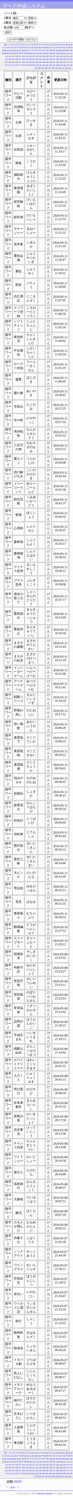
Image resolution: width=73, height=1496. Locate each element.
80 (52, 50)
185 (47, 65)
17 (40, 45)
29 (69, 45)
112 (70, 53)
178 (23, 65)
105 (47, 53)
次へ (70, 68)
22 (52, 45)
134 (9, 59)
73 (35, 50)
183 (40, 65)
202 (66, 68)
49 (47, 47)
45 (37, 47)
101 (33, 53)
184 (43, 65)
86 (67, 50)
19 (45, 45)
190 (64, 65)
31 (3, 47)
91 (8, 53)
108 (57, 53)
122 (36, 56)
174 (9, 65)
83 (59, 50)
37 (18, 47)
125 (47, 56)
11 (25, 45)
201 (63, 68)
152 (70, 59)
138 (23, 59)
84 (62, 50)
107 (54, 53)
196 (46, 68)
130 (64, 56)
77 (45, 50)
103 (40, 53)
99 (27, 53)
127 (54, 56)
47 (42, 47)
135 (13, 59)
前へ (6, 45)
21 (50, 45)
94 (15, 53)
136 (16, 59)
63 (11, 50)
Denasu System (44, 1493)
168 (57, 62)
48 (45, 47)
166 (50, 62)
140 (30, 59)
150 (64, 59)
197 (49, 68)
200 (59, 68)
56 (64, 47)
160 (30, 62)
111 (67, 53)
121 (33, 56)
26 (62, 45)
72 (32, 50)
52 (54, 47)
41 (28, 47)
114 (10, 56)
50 (50, 47)
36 (16, 47)
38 (20, 47)
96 (20, 53)
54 (59, 47)
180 (30, 65)
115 (13, 56)
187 (54, 65)
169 (60, 62)
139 (26, 59)
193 (35, 68)
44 (35, 47)
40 (25, 47)
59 (71, 47)
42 (30, 47)
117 (20, 56)
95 (18, 53)
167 (54, 62)
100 (30, 53)
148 (57, 59)
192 (70, 65)
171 (67, 62)
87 (69, 50)
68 (23, 50)
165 (47, 62)
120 (30, 56)
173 (6, 65)
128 (57, 56)
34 (11, 47)
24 (57, 45)
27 (64, 45)
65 (16, 50)
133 (6, 59)
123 (40, 56)
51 (52, 47)
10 (23, 45)
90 (5, 53)
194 (39, 68)
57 (67, 47)
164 (43, 62)
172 (70, 62)
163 (40, 62)
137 (19, 59)
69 (25, 50)
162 (36, 62)
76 (42, 50)
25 (59, 45)
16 (37, 45)
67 (20, 50)
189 (60, 65)
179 (26, 65)
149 (60, 59)
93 (13, 53)
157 (19, 62)
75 (40, 50)
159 (26, 62)
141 (33, 59)
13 (30, 45)
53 (57, 47)
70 (28, 50)
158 (23, 62)
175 (13, 65)
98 (25, 53)
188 (57, 65)
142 (36, 59)
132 (70, 56)
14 (32, 45)
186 (50, 65)
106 (50, 53)
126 (50, 56)
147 (54, 59)
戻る (13, 1487)
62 (8, 50)
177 (19, 65)
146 (50, 59)
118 (23, 56)
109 (61, 53)
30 (71, 45)
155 (13, 62)
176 (16, 65)
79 (50, 50)
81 (54, 50)
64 (13, 50)
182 (36, 65)
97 (23, 53)
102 (37, 53)
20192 (18, 1481)
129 (60, 56)
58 (69, 47)
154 (9, 62)
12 (28, 45)
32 (6, 47)
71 (30, 50)
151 (67, 59)
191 (67, 65)
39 (23, 47)
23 (54, 45)
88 (71, 50)
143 (40, 59)
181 (33, 65)
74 (37, 50)
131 (67, 56)
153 (6, 62)
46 (40, 47)
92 (10, 53)
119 (26, 56)
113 (6, 56)
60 (3, 50)
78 (47, 50)
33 (8, 47)
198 (53, 68)
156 (16, 62)
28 (67, 45)
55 (62, 47)
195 (42, 68)
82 (57, 50)
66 (18, 50)
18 (42, 45)
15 (35, 45)
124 (43, 56)
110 (64, 53)
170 (64, 62)
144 (43, 59)
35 (13, 47)
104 (43, 53)
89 (3, 53)
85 (64, 50)
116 (16, 56)
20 (47, 45)
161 (33, 62)
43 (32, 47)
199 (56, 68)
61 (6, 50)
